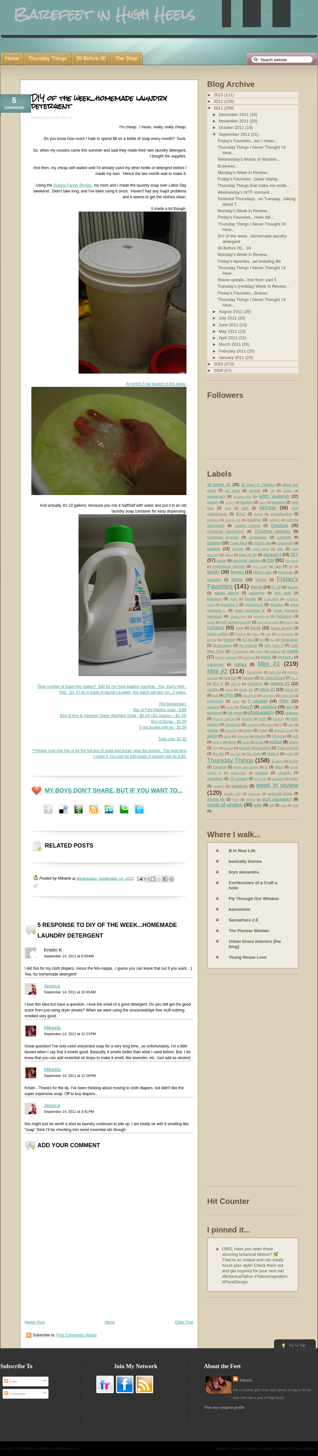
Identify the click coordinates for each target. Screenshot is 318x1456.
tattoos (228, 748)
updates (261, 773)
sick (295, 736)
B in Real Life (242, 850)
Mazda (266, 657)
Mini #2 (217, 671)
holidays (215, 627)
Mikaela (52, 1027)
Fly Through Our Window (254, 898)
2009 (219, 370)
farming (237, 572)
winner (250, 799)
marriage (249, 657)
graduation (271, 599)
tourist (293, 761)
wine (235, 799)
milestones (215, 664)
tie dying (277, 761)
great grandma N (249, 610)
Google (250, 599)
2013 (219, 94)
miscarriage (254, 672)
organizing (215, 701)
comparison (258, 537)
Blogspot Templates (304, 1448)
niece (229, 689)
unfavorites (238, 773)
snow (259, 742)
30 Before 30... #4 (234, 248)
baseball (278, 502)
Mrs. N (235, 684)
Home (110, 1322)
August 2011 (231, 311)
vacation (284, 773)
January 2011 (232, 357)
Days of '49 (248, 555)
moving (248, 678)
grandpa (276, 605)
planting (246, 719)
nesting (212, 689)
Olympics (268, 695)
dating (229, 555)
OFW (228, 695)
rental (248, 730)
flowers (261, 580)
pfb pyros (235, 713)
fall (291, 566)
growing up (261, 616)
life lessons (248, 645)
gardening (256, 593)
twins (279, 767)
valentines (215, 778)
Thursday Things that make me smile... (253, 185)
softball (276, 742)
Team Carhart (287, 748)
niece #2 (267, 689)
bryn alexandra (244, 872)
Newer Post (35, 1322)
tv (266, 767)
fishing (237, 579)
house (255, 628)
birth (245, 508)
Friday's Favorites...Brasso (242, 293)
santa (227, 736)
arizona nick (242, 496)
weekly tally (232, 793)
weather (218, 786)
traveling (219, 767)
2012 (219, 101)
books (258, 514)
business (254, 520)
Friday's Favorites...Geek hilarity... (249, 179)
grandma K (254, 605)
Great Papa (238, 616)
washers (278, 778)
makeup (275, 651)
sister (246, 742)
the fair (235, 754)
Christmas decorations (225, 531)
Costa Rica (238, 543)
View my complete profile (224, 1407)
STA (215, 748)
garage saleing (226, 593)
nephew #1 (280, 683)
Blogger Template (275, 1448)
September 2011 (235, 134)
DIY (294, 554)
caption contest (247, 525)
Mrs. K (217, 684)
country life (261, 543)
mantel (292, 651)
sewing (260, 736)
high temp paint (268, 622)
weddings (239, 786)
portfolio (278, 719)
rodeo (263, 730)
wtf (271, 805)
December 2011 (234, 114)
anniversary (216, 496)
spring (293, 742)
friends (256, 587)
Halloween (284, 616)
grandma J (229, 605)
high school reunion (236, 622)
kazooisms (239, 909)
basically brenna (245, 861)
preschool (232, 724)
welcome (254, 793)
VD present (239, 778)
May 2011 (228, 331)
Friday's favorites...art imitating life (249, 261)
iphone (212, 639)
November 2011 (234, 121)
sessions (243, 736)
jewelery (229, 639)
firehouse (285, 572)
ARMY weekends (274, 496)
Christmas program (223, 537)
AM (272, 490)
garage (292, 587)
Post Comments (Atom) (76, 1335)
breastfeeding (281, 514)
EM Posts (291, 560)
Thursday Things (230, 760)
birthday (268, 507)
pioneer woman (224, 719)
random (213, 730)
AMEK (287, 490)
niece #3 (291, 689)
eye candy (259, 566)
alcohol (254, 490)
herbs (211, 622)
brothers (212, 520)
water (294, 778)
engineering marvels (229, 566)
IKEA (255, 634)
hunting (240, 634)
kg (261, 639)
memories (285, 657)
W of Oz (260, 778)
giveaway (214, 599)
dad (280, 549)
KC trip (247, 639)
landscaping (222, 645)
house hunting (281, 628)
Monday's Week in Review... (243, 172)
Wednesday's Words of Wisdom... (248, 159)
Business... (227, 166)
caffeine (274, 520)
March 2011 (230, 344)
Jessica (52, 985)
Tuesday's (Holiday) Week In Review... (253, 286)
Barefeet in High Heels (40, 1448)
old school (249, 695)
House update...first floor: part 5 (246, 279)
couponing (285, 543)
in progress (285, 634)
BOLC (240, 514)
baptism (246, 502)
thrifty (289, 754)
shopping (279, 736)
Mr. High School (272, 678)
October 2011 (232, 127)
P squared (257, 701)
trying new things (246, 767)
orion (236, 701)
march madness (226, 657)
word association (277, 799)
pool (262, 719)
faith (278, 566)
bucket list (233, 520)
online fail (287, 695)
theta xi (273, 754)
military (240, 664)
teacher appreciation (254, 748)
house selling (217, 634)
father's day (262, 572)
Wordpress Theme (227, 1448)
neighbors (254, 684)
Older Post (184, 1322)
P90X (284, 701)
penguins (214, 713)
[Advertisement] (233, 1082)
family (213, 571)
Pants (230, 707)
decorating (272, 554)
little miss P (274, 645)
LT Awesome (240, 651)
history (288, 622)
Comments (15, 1394)
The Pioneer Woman (249, 930)
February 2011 (233, 351)
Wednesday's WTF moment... (245, 192)
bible (228, 508)
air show (232, 490)
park (289, 707)
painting (213, 707)
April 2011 (229, 337)
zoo (295, 805)
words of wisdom (224, 804)
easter (222, 560)
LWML (259, 651)
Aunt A (230, 502)
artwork (212, 502)
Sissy (232, 742)
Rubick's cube (283, 730)
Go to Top (294, 1347)
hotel (239, 628)
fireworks (214, 580)
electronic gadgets (247, 560)
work (258, 805)
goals (233, 599)
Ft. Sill (276, 587)
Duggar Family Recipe (72, 185)
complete (284, 537)
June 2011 (229, 324)
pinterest (291, 713)
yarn (284, 805)
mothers (230, 678)
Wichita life (216, 799)
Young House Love (248, 957)
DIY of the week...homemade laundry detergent (99, 101)
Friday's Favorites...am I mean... (247, 140)
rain (290, 724)
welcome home (280, 793)
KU (272, 639)
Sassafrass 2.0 (243, 920)
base (262, 502)
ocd (215, 695)
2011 (219, 108)
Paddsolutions (252, 1448)
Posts (10, 1381)
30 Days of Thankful (257, 485)
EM (270, 560)
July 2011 (228, 318)
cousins (213, 549)
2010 (219, 364)
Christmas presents (272, 531)
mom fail (275, 672)
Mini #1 (269, 663)
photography (261, 712)
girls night (282, 593)
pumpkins (253, 724)
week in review (277, 785)
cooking (213, 543)
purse (269, 724)
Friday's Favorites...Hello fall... (245, 217)
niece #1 (246, 689)
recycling (232, 730)
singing (217, 742)
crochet (237, 549)
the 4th (218, 754)
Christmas (279, 525)
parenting (268, 707)
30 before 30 (218, 484)
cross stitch (260, 549)
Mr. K (295, 678)
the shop (253, 754)
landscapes (289, 639)
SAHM (212, 736)
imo (268, 634)
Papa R (246, 707)
